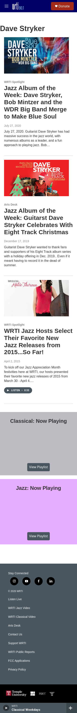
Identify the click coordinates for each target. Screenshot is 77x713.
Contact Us (15, 634)
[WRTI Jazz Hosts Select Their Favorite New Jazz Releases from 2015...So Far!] (36, 298)
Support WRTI (17, 643)
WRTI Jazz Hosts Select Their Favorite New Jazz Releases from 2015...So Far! (38, 341)
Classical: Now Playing (38, 421)
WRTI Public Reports (21, 652)
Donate (64, 6)
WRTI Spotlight (14, 82)
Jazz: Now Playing (38, 488)
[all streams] (71, 708)
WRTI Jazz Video (19, 608)
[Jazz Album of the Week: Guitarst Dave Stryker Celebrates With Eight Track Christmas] (36, 178)
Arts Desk (10, 204)
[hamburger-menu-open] (6, 6)
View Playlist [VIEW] (38, 467)
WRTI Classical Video (22, 616)
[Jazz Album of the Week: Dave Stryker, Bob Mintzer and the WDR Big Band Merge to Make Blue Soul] (36, 55)
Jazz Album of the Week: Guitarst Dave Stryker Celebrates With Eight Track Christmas (38, 221)
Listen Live (15, 599)
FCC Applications (19, 660)
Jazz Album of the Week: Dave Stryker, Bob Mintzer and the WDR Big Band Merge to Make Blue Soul (35, 102)
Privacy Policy (17, 669)
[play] (6, 708)
